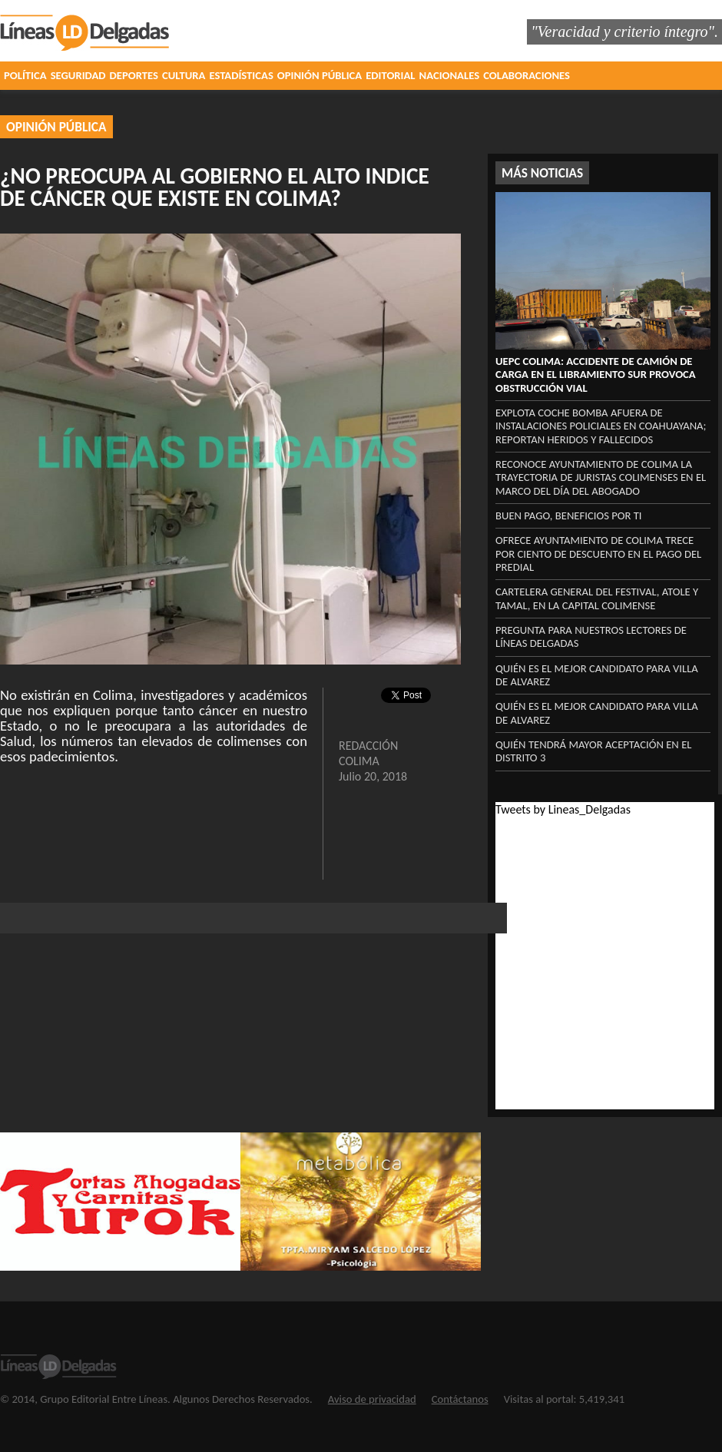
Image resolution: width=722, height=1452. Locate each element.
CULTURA (183, 75)
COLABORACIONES (526, 75)
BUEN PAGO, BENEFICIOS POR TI (568, 515)
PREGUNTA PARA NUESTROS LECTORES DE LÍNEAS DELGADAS (591, 636)
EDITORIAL (390, 75)
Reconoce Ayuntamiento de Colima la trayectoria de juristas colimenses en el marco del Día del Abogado (600, 477)
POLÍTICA (25, 75)
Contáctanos (460, 1399)
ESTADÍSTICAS (241, 75)
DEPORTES (134, 75)
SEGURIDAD (78, 75)
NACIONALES (449, 75)
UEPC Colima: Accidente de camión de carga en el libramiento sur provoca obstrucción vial (595, 374)
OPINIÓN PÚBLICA (319, 75)
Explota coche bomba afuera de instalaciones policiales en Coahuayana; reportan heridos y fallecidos (601, 426)
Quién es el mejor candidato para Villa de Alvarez (596, 674)
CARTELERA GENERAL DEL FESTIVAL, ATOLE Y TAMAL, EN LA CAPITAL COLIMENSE (596, 598)
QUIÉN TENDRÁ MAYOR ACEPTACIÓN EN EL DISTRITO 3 (593, 751)
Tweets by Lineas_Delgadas (563, 809)
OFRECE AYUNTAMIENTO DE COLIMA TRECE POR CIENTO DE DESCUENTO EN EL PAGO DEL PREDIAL (598, 553)
